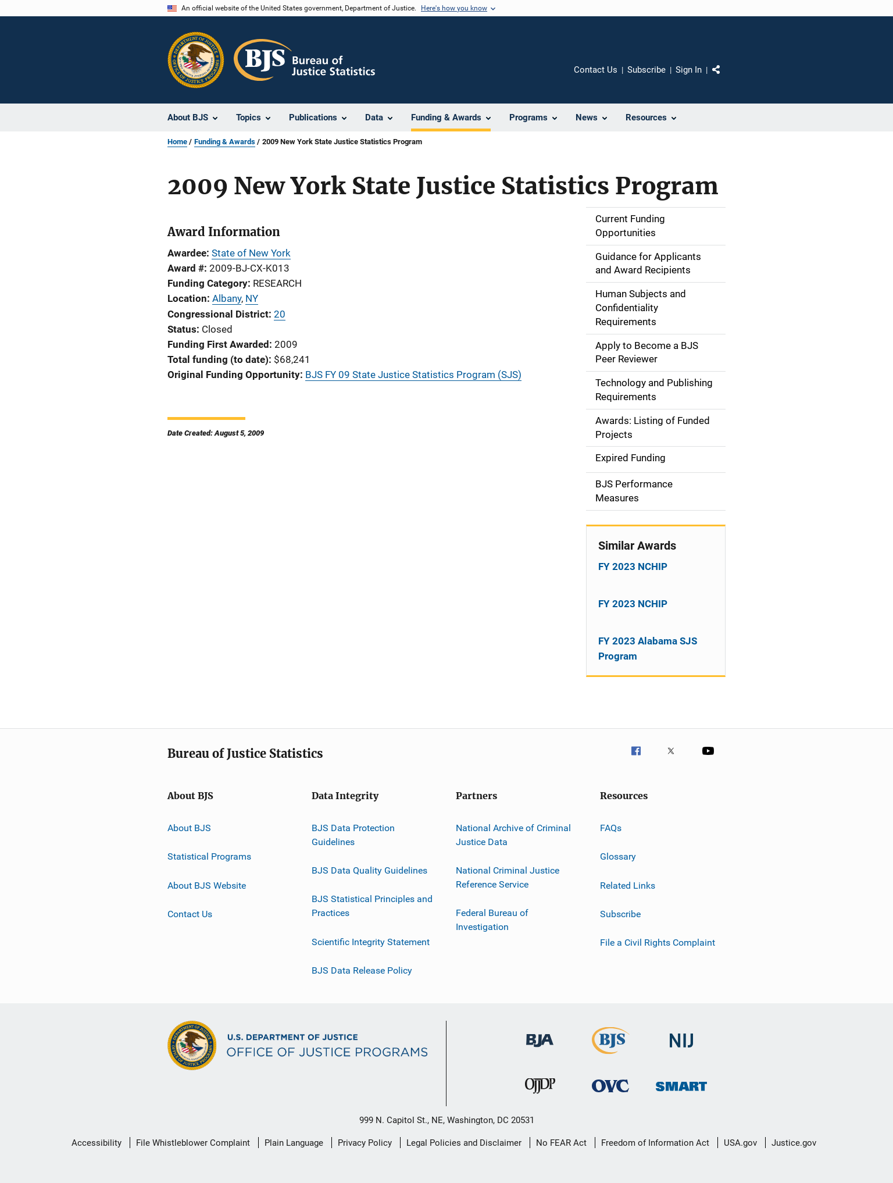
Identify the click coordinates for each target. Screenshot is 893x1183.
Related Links (627, 884)
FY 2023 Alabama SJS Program (647, 648)
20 (279, 314)
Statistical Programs (209, 856)
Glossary (618, 856)
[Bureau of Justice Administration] (539, 1049)
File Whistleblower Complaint (193, 1143)
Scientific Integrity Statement (371, 941)
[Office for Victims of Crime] (610, 1094)
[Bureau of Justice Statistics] (611, 1056)
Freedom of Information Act (655, 1143)
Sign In (689, 70)
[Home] (304, 60)
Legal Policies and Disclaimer (463, 1143)
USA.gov (740, 1143)
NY (251, 298)
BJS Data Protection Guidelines (353, 834)
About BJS (189, 827)
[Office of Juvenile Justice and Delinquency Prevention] (540, 1096)
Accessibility (97, 1143)
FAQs (610, 827)
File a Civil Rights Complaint (657, 942)
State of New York (251, 253)
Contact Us (595, 70)
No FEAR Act (561, 1143)
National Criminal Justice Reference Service (507, 877)
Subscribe (646, 70)
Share (725, 78)
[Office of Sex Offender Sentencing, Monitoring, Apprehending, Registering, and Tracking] (681, 1093)
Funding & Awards (224, 141)
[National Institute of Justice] (681, 1050)
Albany (226, 298)
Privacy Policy (365, 1143)
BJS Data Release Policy (362, 970)
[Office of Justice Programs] (195, 59)
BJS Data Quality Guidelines (369, 870)
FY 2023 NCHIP (632, 566)
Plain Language (294, 1143)
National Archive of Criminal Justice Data (513, 834)
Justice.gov (793, 1143)
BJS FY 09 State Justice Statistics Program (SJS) (413, 374)
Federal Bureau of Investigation (492, 919)
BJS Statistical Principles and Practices (372, 905)
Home (177, 141)
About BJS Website (206, 884)
